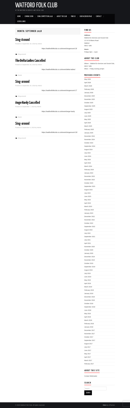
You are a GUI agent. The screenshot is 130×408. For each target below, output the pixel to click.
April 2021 (87, 243)
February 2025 (89, 129)
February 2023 (89, 210)
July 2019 (87, 273)
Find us (73, 16)
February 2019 (89, 290)
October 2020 (88, 250)
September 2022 (89, 226)
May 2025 (87, 119)
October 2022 (88, 223)
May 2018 (87, 313)
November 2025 (89, 99)
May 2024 (87, 159)
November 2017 (89, 333)
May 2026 (87, 79)
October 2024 (88, 143)
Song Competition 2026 (45, 16)
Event (20, 117)
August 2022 (88, 230)
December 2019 (89, 256)
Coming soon (29, 16)
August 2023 (88, 190)
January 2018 (88, 327)
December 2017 (89, 330)
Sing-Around (22, 40)
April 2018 (87, 317)
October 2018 (88, 303)
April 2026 (87, 82)
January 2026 (88, 92)
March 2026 (88, 86)
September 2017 (89, 340)
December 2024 (89, 136)
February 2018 (89, 323)
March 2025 (88, 126)
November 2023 (89, 179)
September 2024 (89, 146)
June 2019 (87, 277)
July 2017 (87, 347)
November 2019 (89, 260)
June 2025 (87, 116)
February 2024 (89, 169)
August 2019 (88, 270)
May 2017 (87, 354)
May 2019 (87, 280)
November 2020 (89, 246)
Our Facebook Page (86, 16)
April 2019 (87, 283)
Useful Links (21, 21)
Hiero (104, 405)
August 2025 (88, 109)
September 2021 (89, 236)
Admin (40, 44)
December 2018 (89, 297)
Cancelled (30, 61)
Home (19, 16)
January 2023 (88, 213)
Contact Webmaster (90, 376)
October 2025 (88, 102)
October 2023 (88, 183)
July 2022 (87, 233)
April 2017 (87, 357)
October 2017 (88, 337)
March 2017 (88, 360)
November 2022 (89, 220)
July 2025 (87, 113)
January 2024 (88, 173)
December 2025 (89, 96)
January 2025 (88, 133)
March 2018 (88, 320)
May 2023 (87, 200)
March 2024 (88, 166)
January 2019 (88, 293)
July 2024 (87, 153)
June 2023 (87, 196)
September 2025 (89, 106)
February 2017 (89, 364)
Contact (99, 16)
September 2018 (89, 307)
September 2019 (89, 267)
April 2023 (87, 203)
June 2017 (87, 350)
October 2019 (88, 263)
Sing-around (22, 54)
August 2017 (88, 343)
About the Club (62, 16)
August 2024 (88, 149)
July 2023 (87, 193)
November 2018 (89, 300)
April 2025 (87, 123)
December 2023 (89, 176)
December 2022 (89, 216)
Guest (20, 75)
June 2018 (87, 310)
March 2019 (88, 287)
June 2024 (87, 156)
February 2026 (89, 89)
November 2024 (89, 139)
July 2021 (87, 240)
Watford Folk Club (36, 5)
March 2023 (88, 206)
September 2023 (89, 186)
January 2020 (88, 253)
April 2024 (87, 163)
